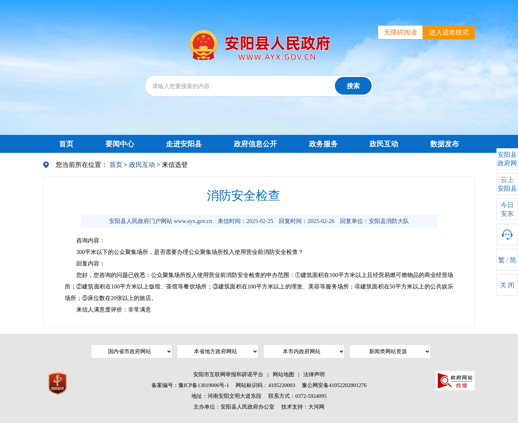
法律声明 (314, 374)
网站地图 (283, 374)
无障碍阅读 (400, 32)
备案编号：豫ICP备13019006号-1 (190, 385)
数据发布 (444, 144)
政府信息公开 (255, 144)
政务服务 (323, 144)
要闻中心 (119, 144)
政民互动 (383, 144)
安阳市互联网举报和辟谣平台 (228, 374)
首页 (66, 144)
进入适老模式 (449, 32)
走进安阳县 (184, 144)
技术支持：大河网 (302, 407)
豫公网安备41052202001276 (334, 385)
